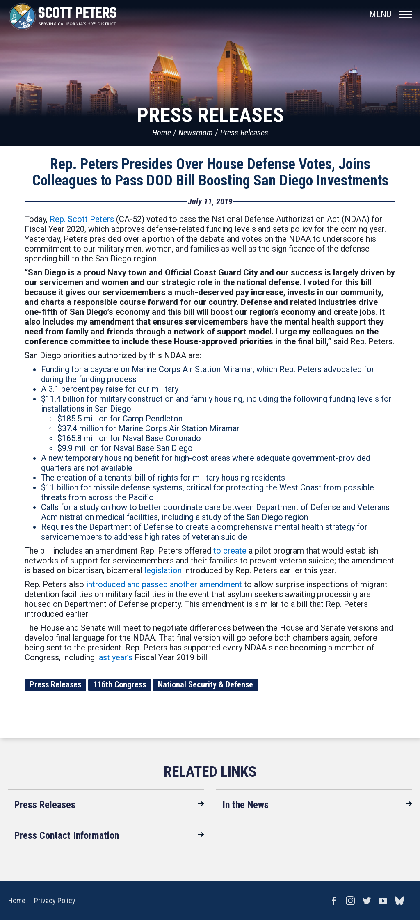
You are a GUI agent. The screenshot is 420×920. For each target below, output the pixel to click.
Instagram (350, 901)
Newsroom (195, 132)
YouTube (383, 901)
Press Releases (244, 132)
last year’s (114, 657)
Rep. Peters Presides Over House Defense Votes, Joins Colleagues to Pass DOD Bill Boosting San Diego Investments (210, 172)
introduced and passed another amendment (164, 584)
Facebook (334, 901)
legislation (163, 570)
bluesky (399, 901)
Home (161, 132)
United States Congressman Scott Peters (62, 16)
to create (230, 551)
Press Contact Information (66, 835)
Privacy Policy (54, 900)
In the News (245, 804)
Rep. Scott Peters (82, 219)
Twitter (366, 901)
